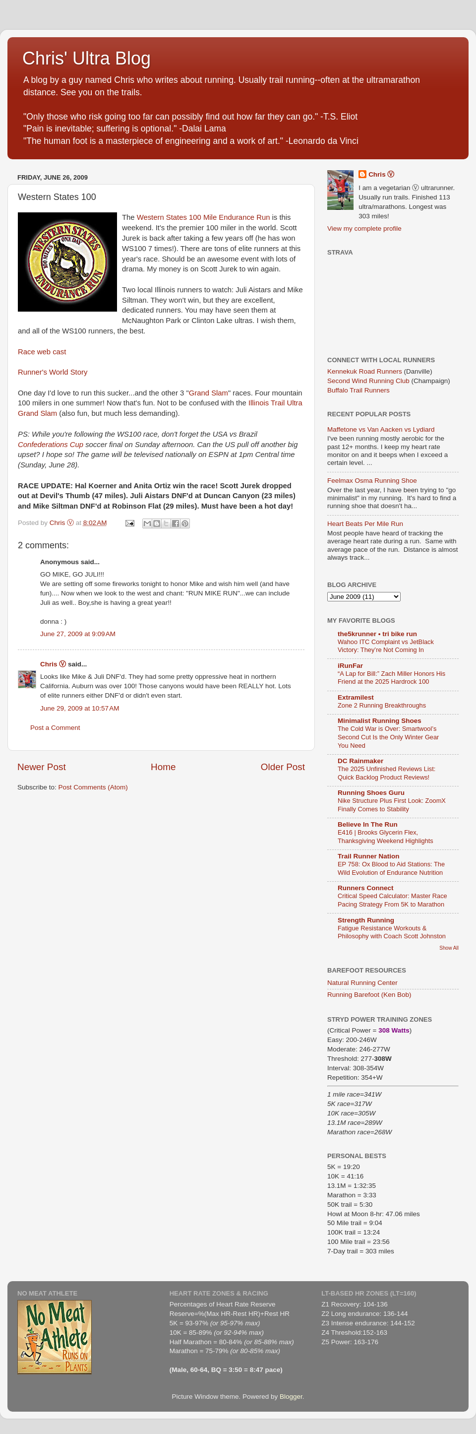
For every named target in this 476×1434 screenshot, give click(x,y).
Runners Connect (366, 888)
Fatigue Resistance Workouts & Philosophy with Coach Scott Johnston (392, 932)
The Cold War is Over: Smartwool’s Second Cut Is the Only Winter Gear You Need (388, 737)
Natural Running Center (362, 982)
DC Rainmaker (360, 761)
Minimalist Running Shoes (379, 720)
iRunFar (350, 665)
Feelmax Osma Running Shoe (372, 480)
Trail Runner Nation (369, 856)
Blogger (291, 1396)
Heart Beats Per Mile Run (365, 523)
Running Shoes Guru (371, 792)
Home (163, 767)
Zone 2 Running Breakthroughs (382, 705)
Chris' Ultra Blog (86, 58)
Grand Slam (208, 393)
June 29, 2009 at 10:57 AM (79, 708)
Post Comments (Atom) (93, 787)
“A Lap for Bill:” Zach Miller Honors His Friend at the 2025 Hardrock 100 (391, 678)
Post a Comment (55, 727)
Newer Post (41, 767)
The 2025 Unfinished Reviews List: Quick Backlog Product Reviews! (386, 773)
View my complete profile (364, 228)
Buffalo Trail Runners (358, 390)
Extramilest (356, 697)
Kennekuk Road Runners (364, 371)
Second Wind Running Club (368, 381)
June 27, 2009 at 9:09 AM (78, 634)
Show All (449, 948)
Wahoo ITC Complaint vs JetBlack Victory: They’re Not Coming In (386, 646)
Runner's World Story (52, 372)
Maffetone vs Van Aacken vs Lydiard (381, 429)
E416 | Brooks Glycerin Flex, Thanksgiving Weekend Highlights (385, 837)
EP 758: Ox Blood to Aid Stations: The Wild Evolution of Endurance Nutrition (391, 868)
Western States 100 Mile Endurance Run (204, 217)
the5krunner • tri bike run (377, 634)
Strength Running (366, 920)
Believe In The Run (368, 824)
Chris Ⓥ (53, 664)
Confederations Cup (51, 445)
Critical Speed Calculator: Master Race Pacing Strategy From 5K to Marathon (392, 900)
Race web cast (42, 352)
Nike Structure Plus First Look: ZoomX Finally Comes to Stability (392, 805)
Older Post (283, 767)
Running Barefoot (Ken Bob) (369, 994)
